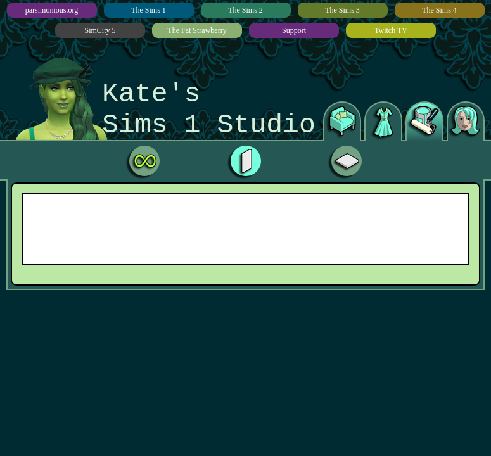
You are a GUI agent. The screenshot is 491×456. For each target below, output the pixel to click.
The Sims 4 (439, 10)
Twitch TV (390, 30)
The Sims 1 (148, 10)
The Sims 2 (245, 10)
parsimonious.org (51, 10)
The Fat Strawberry (196, 30)
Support (294, 30)
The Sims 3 (342, 10)
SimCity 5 (99, 30)
